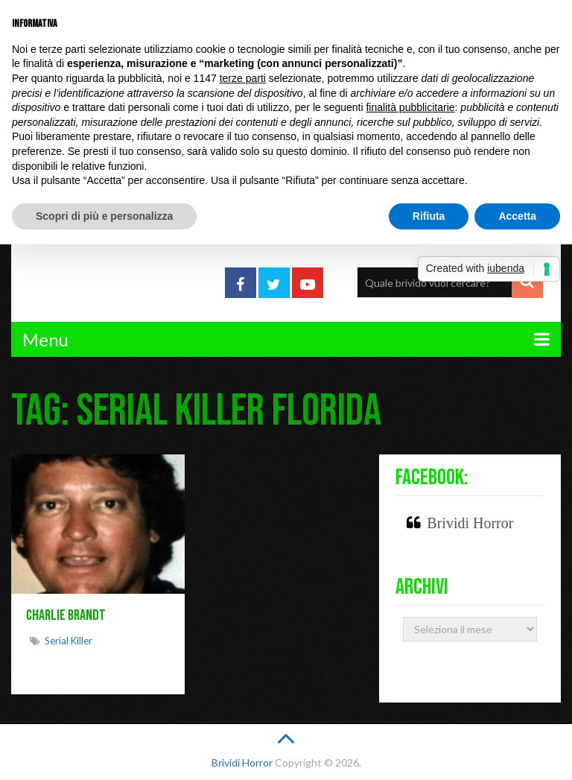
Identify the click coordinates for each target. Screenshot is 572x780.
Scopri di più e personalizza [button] (104, 216)
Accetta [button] (517, 216)
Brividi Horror (470, 523)
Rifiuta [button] (429, 216)
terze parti (243, 78)
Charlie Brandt (66, 615)
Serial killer (68, 641)
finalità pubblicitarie (410, 107)
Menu (45, 339)
